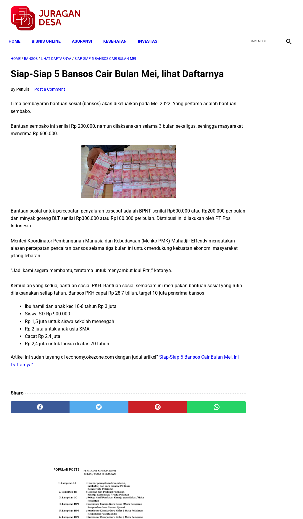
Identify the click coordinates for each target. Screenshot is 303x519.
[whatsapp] (175, 427)
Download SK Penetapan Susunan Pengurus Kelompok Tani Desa (255, 443)
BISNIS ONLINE (48, 36)
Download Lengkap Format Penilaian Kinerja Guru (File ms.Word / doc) (253, 112)
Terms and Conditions (81, 504)
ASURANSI (84, 36)
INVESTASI (150, 36)
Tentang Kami (228, 504)
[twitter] (258, 15)
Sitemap (171, 504)
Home (16, 36)
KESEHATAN (117, 36)
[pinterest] (128, 427)
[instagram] (286, 15)
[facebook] (244, 15)
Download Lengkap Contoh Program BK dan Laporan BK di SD (254, 156)
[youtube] (272, 15)
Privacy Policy (120, 504)
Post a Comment (49, 101)
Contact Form (197, 504)
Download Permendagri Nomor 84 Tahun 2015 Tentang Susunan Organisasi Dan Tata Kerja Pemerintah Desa (255, 208)
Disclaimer (148, 504)
